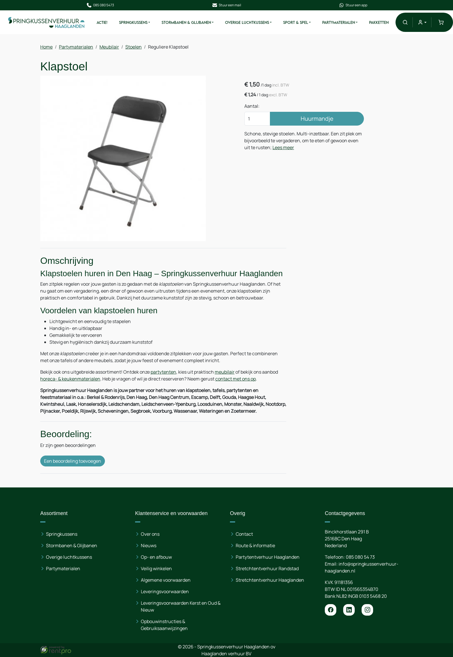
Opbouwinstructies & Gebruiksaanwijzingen (164, 624)
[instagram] (367, 610)
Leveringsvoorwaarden (165, 591)
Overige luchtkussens (69, 557)
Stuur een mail (226, 5)
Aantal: (252, 106)
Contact (244, 534)
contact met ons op (235, 379)
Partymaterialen (338, 22)
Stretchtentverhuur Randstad (267, 568)
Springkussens (133, 22)
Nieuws (148, 545)
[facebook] (330, 610)
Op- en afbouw (156, 557)
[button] (405, 22)
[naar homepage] (46, 22)
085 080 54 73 (360, 557)
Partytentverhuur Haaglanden (268, 557)
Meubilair (109, 47)
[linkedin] (349, 610)
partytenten (163, 372)
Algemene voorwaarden (166, 580)
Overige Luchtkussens (247, 22)
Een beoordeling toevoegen (72, 461)
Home (46, 47)
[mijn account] (421, 22)
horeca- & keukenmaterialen (70, 379)
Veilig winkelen (156, 568)
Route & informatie (255, 545)
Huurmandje (317, 118)
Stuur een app (353, 5)
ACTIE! (102, 22)
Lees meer (283, 147)
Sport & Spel (295, 22)
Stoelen (133, 47)
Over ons (150, 534)
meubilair (225, 372)
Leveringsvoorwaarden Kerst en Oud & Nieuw (180, 606)
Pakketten (379, 22)
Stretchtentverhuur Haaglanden (270, 580)
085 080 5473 (100, 5)
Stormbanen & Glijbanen (186, 22)
